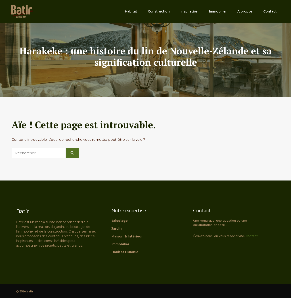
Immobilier (218, 11)
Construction (159, 11)
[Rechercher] (72, 153)
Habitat (131, 11)
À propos (245, 11)
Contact (270, 11)
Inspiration (189, 11)
